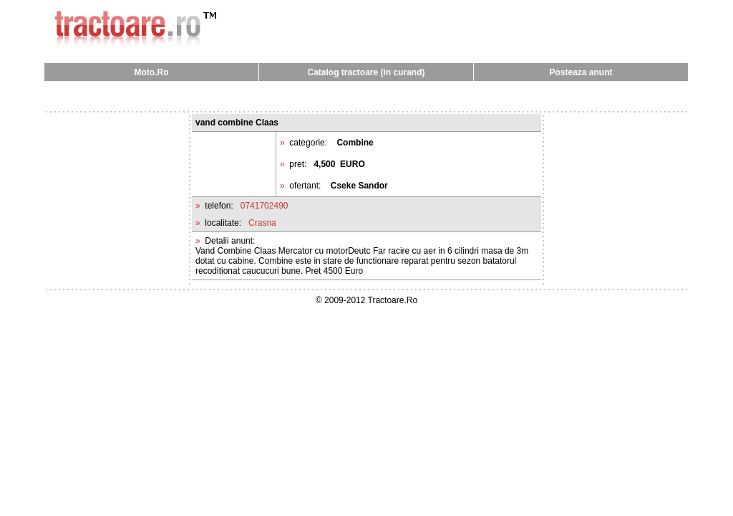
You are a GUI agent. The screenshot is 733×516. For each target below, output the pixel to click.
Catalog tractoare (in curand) (365, 72)
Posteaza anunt (580, 72)
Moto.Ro (152, 72)
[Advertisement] (366, 95)
